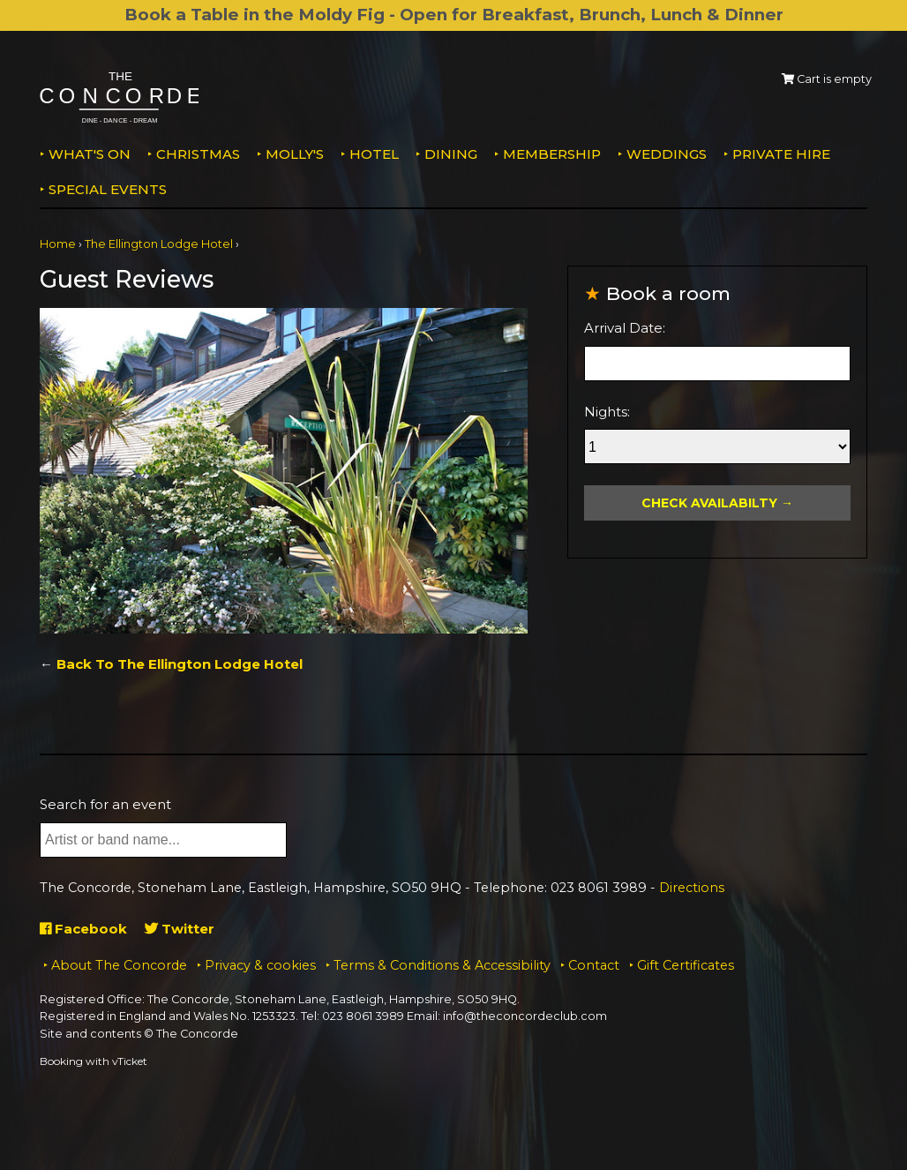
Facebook (83, 928)
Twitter (179, 928)
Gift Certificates (685, 965)
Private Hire (781, 154)
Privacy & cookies (260, 965)
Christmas (198, 154)
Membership (552, 154)
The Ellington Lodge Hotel (159, 244)
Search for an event (105, 804)
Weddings (666, 154)
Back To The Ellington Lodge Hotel (179, 664)
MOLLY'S (295, 154)
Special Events (108, 189)
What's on (90, 154)
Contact (593, 965)
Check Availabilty (709, 503)
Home (58, 244)
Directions (691, 888)
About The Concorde (119, 965)
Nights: (607, 411)
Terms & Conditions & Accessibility (442, 965)
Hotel (374, 154)
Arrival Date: (624, 327)
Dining (450, 154)
